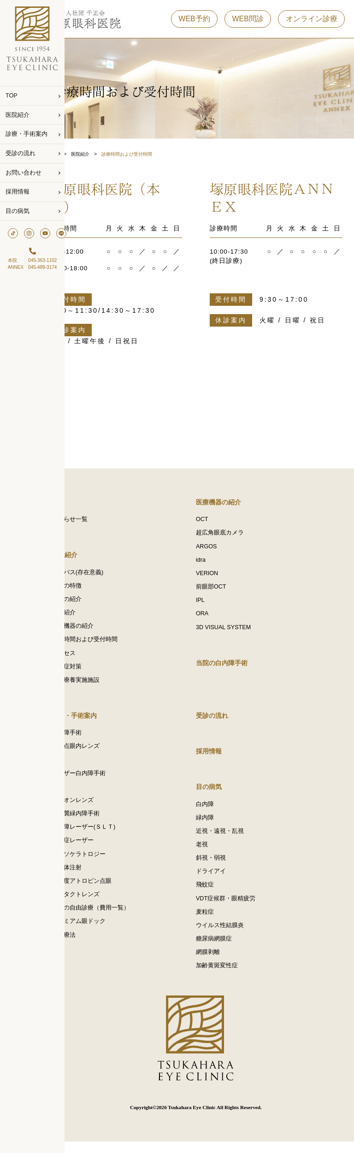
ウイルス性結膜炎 (233, 935)
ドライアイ (224, 880)
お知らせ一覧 (96, 520)
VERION (220, 576)
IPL (213, 604)
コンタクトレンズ (102, 905)
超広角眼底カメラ (233, 534)
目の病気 (18, 211)
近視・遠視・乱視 (233, 838)
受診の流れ (20, 153)
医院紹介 (18, 115)
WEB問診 (247, 22)
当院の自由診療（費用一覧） (117, 919)
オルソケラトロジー (105, 863)
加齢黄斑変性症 (230, 977)
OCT (215, 520)
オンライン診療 (311, 22)
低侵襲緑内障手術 (102, 822)
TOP (12, 95)
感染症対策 (93, 671)
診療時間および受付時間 (111, 643)
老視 (215, 852)
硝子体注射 (93, 877)
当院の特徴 (93, 588)
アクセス (90, 657)
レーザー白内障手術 (105, 780)
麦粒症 (218, 921)
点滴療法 (90, 946)
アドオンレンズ (99, 808)
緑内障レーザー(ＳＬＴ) (110, 835)
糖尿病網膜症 (227, 949)
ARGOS (219, 548)
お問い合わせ (23, 173)
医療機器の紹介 (99, 629)
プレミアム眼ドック (105, 932)
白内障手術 (93, 738)
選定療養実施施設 (102, 685)
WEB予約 (194, 22)
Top (82, 154)
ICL (83, 794)
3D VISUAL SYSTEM (236, 631)
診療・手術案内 (26, 134)
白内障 (218, 810)
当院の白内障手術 (235, 667)
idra (214, 562)
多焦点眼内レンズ (102, 752)
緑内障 (218, 824)
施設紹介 (90, 616)
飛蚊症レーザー (99, 849)
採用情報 (18, 191)
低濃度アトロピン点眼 (108, 891)
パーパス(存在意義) (104, 574)
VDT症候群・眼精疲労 (239, 907)
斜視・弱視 (224, 866)
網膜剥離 (221, 963)
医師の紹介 (93, 602)
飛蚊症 (218, 894)
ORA (215, 617)
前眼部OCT (224, 590)
